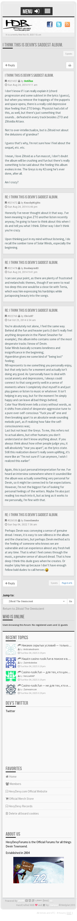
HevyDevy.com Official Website (26, 791)
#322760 (12, 316)
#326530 (12, 520)
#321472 (12, 202)
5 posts (68, 53)
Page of (67, 582)
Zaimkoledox (30, 662)
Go (70, 601)
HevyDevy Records (19, 806)
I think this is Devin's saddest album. (33, 45)
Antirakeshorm (31, 649)
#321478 (12, 268)
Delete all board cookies (22, 813)
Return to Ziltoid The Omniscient (23, 609)
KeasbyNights (32, 202)
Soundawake (31, 520)
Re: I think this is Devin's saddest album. (31, 197)
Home (11, 776)
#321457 (12, 81)
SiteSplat (54, 905)
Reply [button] (10, 65)
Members (13, 784)
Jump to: (8, 595)
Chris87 (28, 316)
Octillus (28, 81)
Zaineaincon (30, 689)
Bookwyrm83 (31, 268)
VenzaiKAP (29, 675)
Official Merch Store (20, 799)
